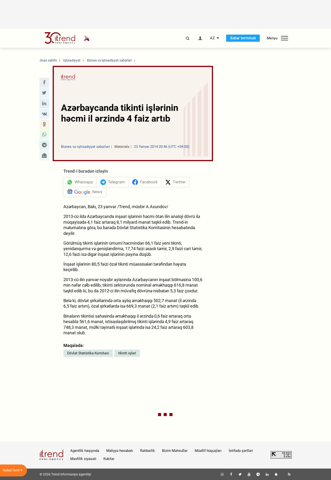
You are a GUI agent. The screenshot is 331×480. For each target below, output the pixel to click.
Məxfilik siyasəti (83, 459)
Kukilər (108, 459)
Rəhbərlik (147, 451)
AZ (212, 38)
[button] (44, 82)
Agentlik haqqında (84, 451)
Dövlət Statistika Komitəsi (88, 353)
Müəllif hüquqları (208, 451)
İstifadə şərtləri (241, 451)
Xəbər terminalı (243, 38)
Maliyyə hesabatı (119, 451)
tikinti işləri (127, 353)
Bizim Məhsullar (175, 451)
